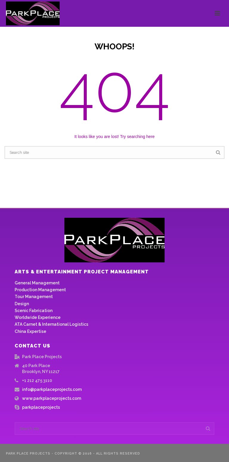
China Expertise (30, 331)
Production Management (40, 289)
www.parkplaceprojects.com (51, 398)
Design (22, 303)
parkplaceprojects (41, 407)
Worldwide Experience (38, 317)
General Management (37, 283)
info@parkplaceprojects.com (52, 389)
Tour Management (34, 296)
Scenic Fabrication (33, 310)
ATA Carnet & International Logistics (51, 324)
